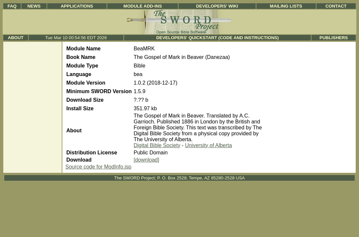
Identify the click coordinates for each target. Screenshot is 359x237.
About (15, 37)
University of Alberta (208, 145)
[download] (146, 160)
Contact (335, 6)
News (34, 6)
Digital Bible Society (157, 145)
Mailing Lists (286, 6)
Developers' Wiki (217, 6)
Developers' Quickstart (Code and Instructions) (217, 37)
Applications (77, 6)
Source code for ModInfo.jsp (98, 167)
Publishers (333, 37)
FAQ (12, 6)
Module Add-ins (142, 6)
